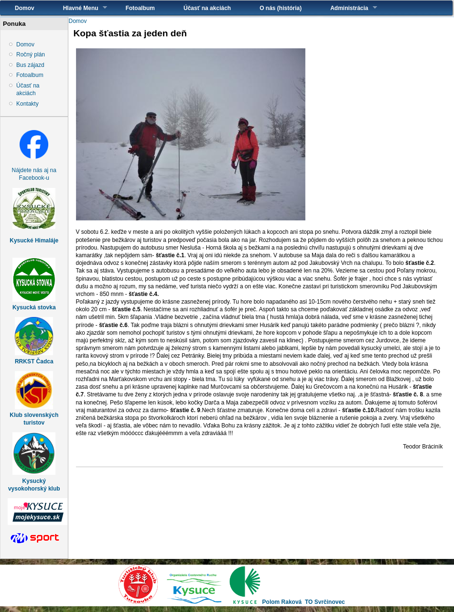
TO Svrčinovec (325, 602)
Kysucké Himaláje (34, 240)
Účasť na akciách (207, 8)
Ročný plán (30, 54)
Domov (24, 8)
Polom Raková (282, 602)
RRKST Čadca (34, 361)
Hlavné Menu (78, 7)
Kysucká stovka (34, 307)
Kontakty (27, 103)
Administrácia (346, 7)
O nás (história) (280, 8)
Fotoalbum (140, 8)
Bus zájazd (30, 65)
